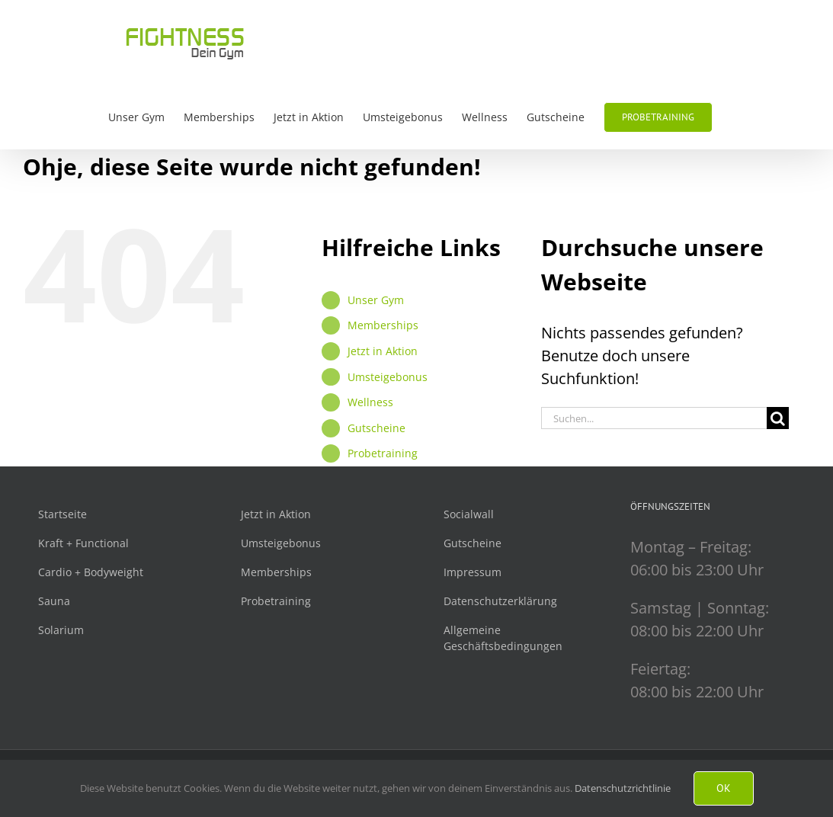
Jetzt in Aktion (383, 351)
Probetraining (383, 453)
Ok (723, 788)
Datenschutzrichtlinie (623, 788)
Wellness (370, 402)
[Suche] (778, 418)
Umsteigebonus (388, 377)
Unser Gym (376, 300)
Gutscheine (376, 428)
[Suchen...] (653, 418)
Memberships (383, 325)
